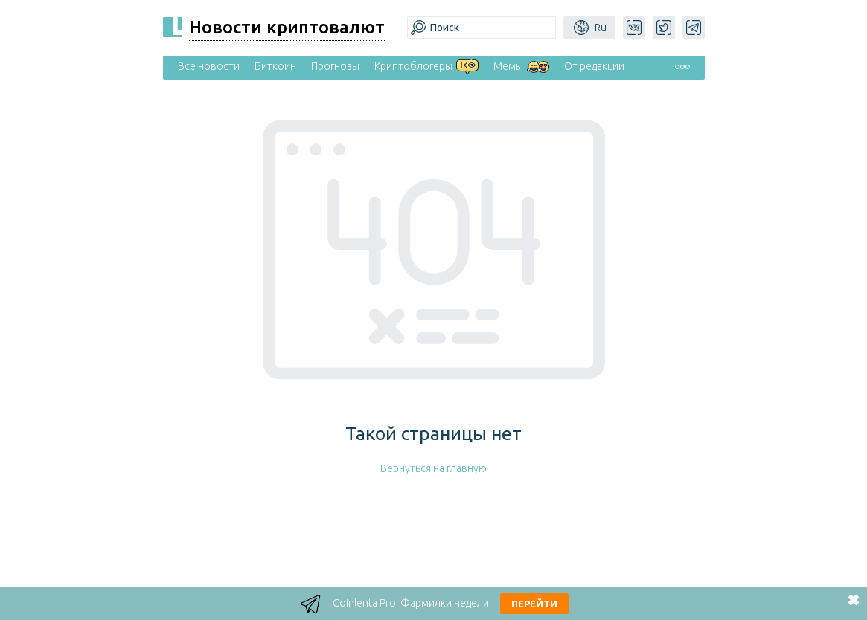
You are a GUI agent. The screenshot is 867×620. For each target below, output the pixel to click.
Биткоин (275, 66)
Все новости (209, 66)
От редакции (594, 66)
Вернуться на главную (433, 468)
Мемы (508, 66)
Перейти (534, 603)
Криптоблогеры (413, 66)
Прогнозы (335, 66)
